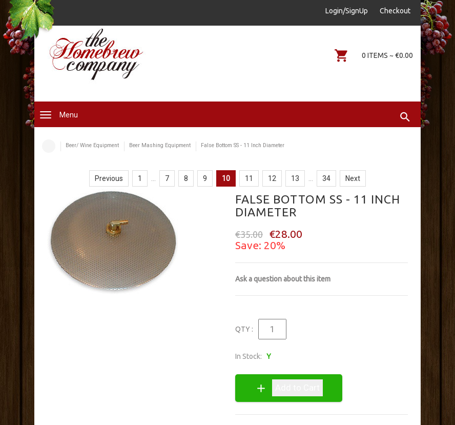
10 (226, 178)
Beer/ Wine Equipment (92, 145)
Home (48, 146)
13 (295, 178)
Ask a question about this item (282, 279)
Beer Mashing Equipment (160, 145)
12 (272, 178)
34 (326, 178)
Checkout (395, 11)
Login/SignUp (346, 11)
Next (352, 178)
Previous (109, 178)
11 (249, 178)
